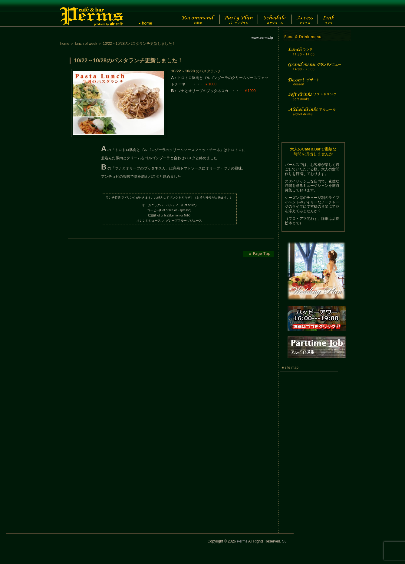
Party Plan (236, 13)
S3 (284, 541)
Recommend (193, 13)
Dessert (314, 86)
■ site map (290, 367)
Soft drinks (314, 100)
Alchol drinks (314, 115)
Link (334, 13)
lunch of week (86, 43)
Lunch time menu (314, 55)
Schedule (274, 13)
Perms (242, 541)
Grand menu (314, 70)
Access (308, 13)
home (64, 43)
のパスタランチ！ (198, 71)
